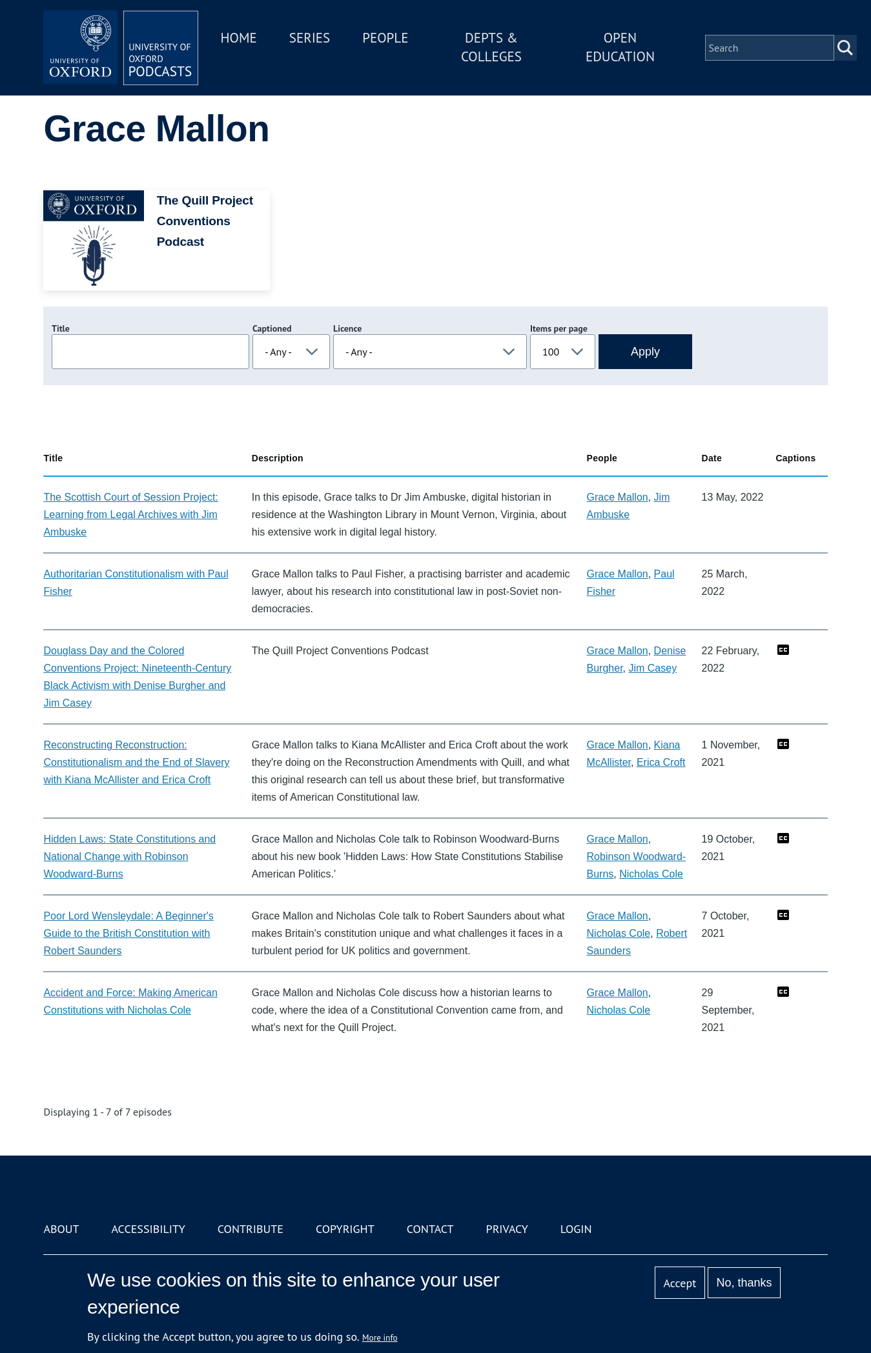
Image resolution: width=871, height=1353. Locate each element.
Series (309, 37)
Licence (347, 328)
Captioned (272, 328)
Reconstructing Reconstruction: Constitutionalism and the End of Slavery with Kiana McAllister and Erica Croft (136, 762)
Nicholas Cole (651, 873)
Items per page (559, 328)
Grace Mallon (617, 497)
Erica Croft (661, 762)
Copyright (345, 1228)
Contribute (250, 1228)
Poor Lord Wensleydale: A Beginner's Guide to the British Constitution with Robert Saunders (128, 933)
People (385, 37)
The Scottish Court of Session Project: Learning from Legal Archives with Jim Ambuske (130, 514)
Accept (680, 1283)
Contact (430, 1228)
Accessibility (148, 1228)
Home (238, 37)
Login (576, 1228)
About (61, 1228)
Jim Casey (652, 668)
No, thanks (744, 1282)
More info (380, 1337)
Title (61, 328)
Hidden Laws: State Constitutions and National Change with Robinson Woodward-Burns (129, 856)
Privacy (507, 1228)
